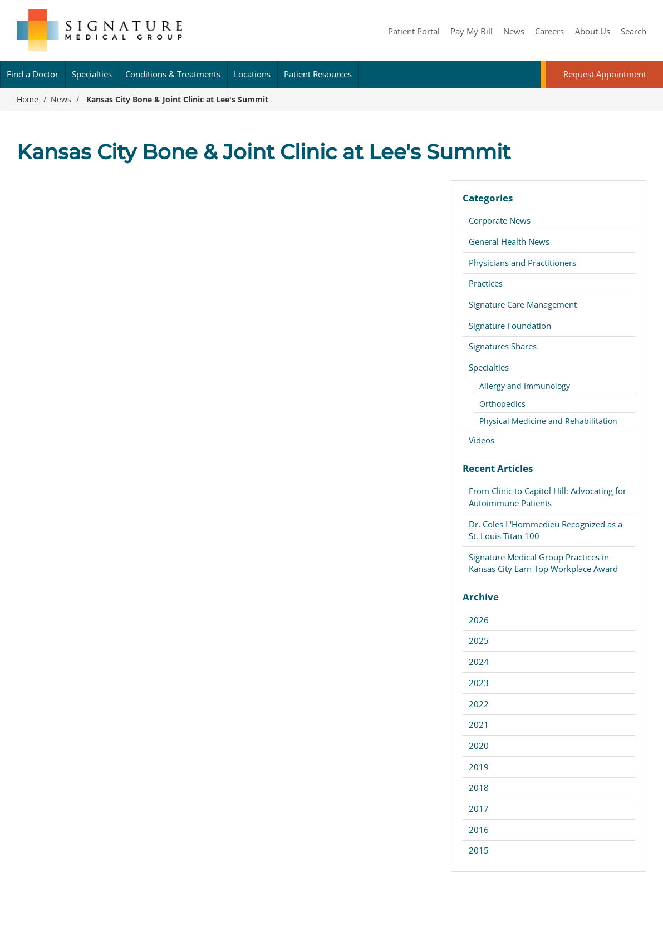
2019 (479, 766)
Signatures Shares (503, 346)
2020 (479, 745)
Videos (481, 440)
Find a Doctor (32, 74)
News (513, 31)
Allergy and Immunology (524, 386)
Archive (481, 596)
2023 (479, 682)
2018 (479, 787)
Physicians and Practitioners (522, 262)
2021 (479, 724)
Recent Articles (498, 468)
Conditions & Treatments (172, 74)
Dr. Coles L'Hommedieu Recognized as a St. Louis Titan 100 (545, 530)
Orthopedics (502, 403)
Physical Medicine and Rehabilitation (548, 421)
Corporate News (500, 220)
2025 (479, 640)
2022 (479, 703)
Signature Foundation (510, 325)
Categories (488, 197)
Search (633, 31)
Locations (252, 74)
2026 (479, 619)
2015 (479, 850)
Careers (549, 31)
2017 (479, 808)
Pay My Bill (471, 31)
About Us (592, 31)
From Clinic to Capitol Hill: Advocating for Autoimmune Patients (547, 496)
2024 (479, 661)
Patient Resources (318, 74)
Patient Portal (414, 31)
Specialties (92, 74)
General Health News (509, 241)
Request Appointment (604, 74)
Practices (486, 283)
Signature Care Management (523, 304)
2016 (479, 829)
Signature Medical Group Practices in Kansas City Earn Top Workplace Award (543, 562)
